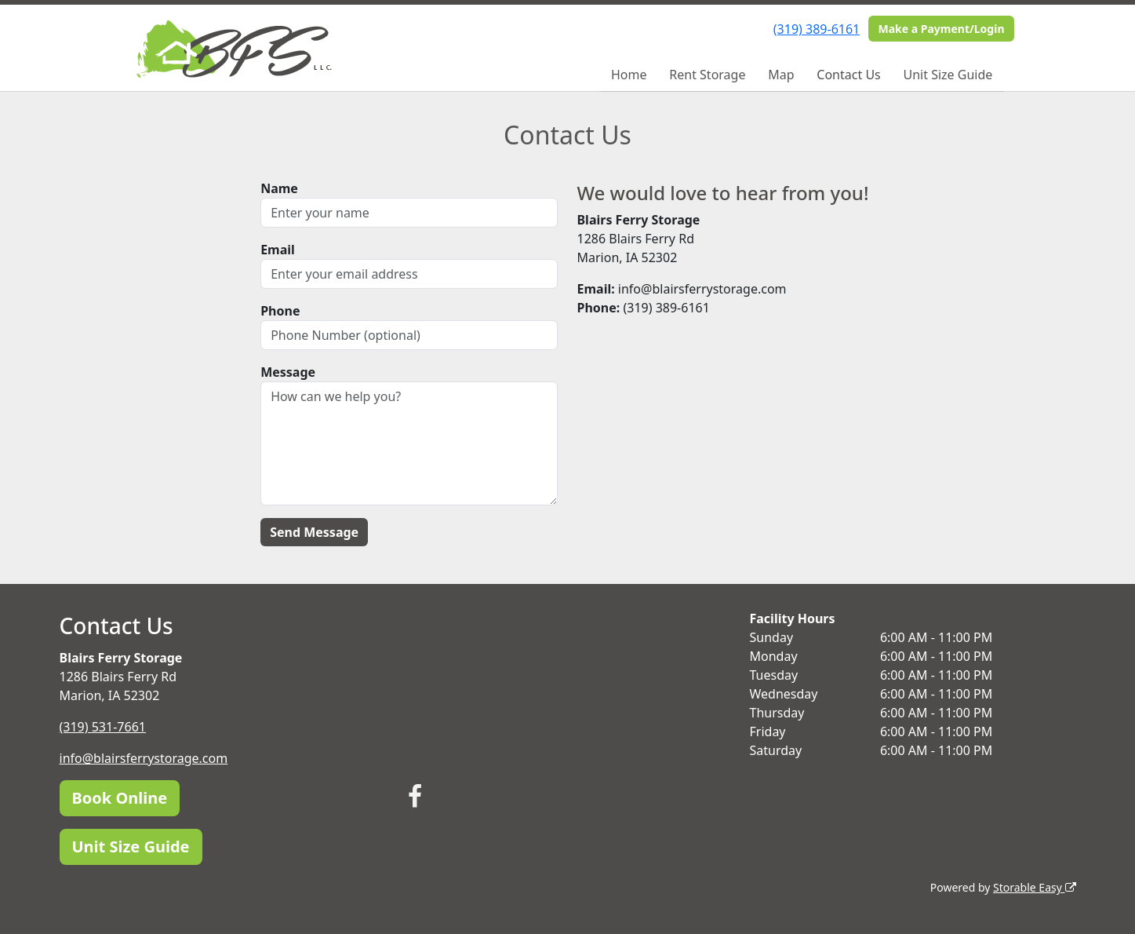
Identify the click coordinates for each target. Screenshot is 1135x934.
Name (279, 188)
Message (287, 372)
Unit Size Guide (948, 74)
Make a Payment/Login (941, 28)
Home (629, 74)
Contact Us (848, 74)
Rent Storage (707, 74)
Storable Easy (1034, 887)
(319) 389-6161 (816, 29)
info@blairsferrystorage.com (144, 758)
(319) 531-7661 (103, 726)
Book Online (120, 797)
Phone (280, 310)
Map (781, 74)
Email (277, 249)
